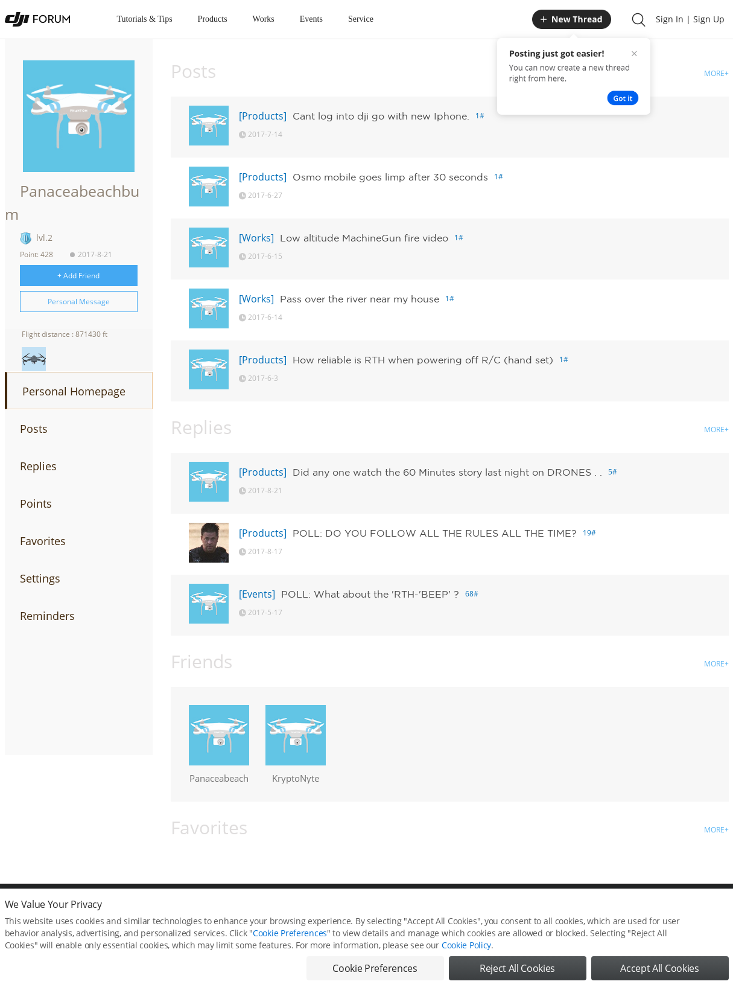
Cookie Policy (466, 945)
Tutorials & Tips (145, 19)
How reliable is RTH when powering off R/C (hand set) (423, 359)
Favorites (43, 541)
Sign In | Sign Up (690, 19)
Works (263, 19)
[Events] (257, 594)
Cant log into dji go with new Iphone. (381, 115)
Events (311, 19)
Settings (40, 578)
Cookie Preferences (290, 933)
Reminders (47, 615)
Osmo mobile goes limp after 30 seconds (390, 176)
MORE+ (716, 73)
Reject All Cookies (517, 968)
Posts (34, 428)
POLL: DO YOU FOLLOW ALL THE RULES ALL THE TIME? (435, 533)
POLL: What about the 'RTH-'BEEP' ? (370, 594)
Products (212, 19)
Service (360, 19)
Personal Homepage (73, 391)
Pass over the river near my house (359, 298)
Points (36, 503)
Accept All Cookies (659, 968)
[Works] (256, 237)
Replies (38, 466)
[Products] (263, 116)
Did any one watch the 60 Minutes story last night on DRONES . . (447, 472)
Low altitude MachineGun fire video (364, 237)
